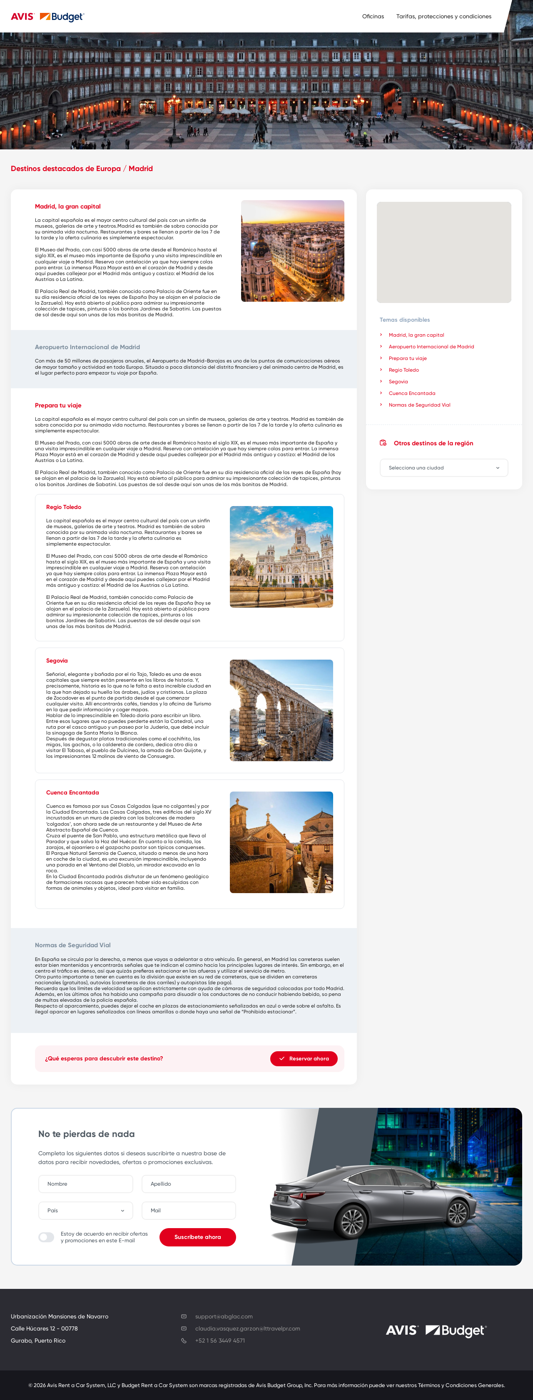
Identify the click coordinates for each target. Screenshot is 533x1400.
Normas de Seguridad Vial (420, 405)
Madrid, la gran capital (416, 335)
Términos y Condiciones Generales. (461, 1385)
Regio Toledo (404, 370)
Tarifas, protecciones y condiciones (443, 16)
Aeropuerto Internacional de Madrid (431, 347)
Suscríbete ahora (197, 1237)
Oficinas (373, 16)
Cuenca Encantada (412, 393)
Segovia (398, 382)
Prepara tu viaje (408, 358)
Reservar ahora (304, 1058)
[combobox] (448, 467)
